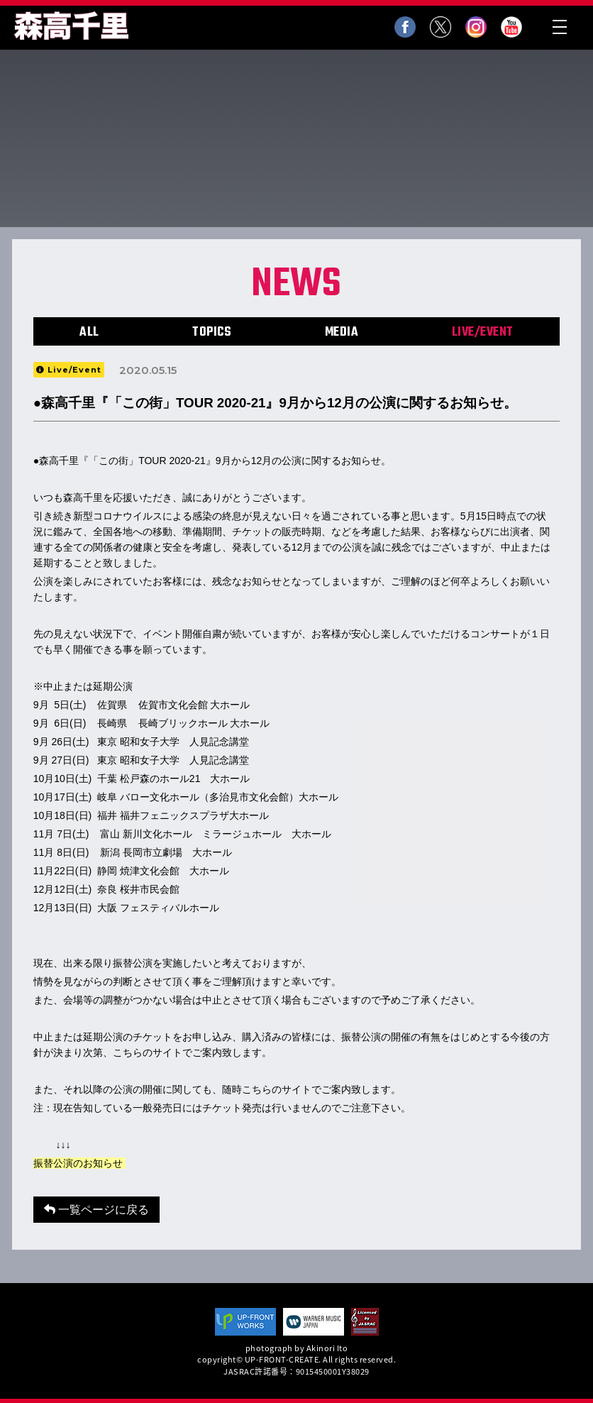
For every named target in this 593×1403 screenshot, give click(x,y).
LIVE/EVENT (483, 332)
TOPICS (211, 332)
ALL (89, 332)
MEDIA (342, 332)
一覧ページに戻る (96, 1210)
